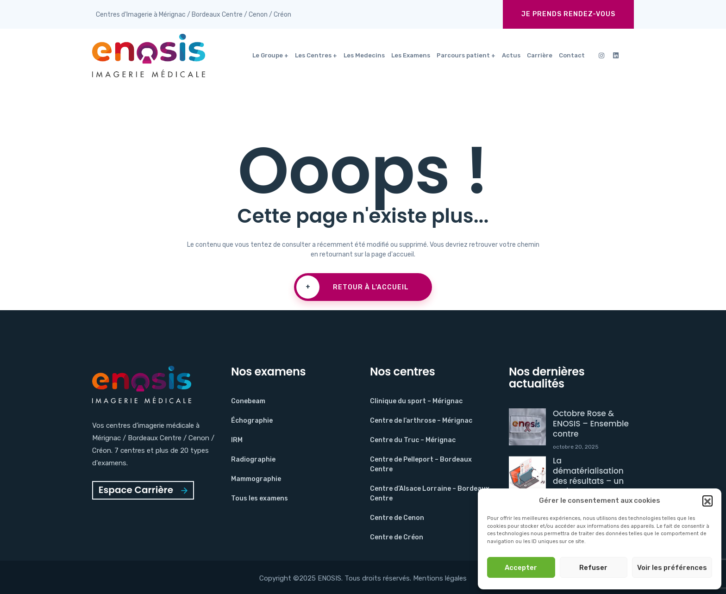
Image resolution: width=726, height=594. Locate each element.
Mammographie (256, 479)
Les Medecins (364, 55)
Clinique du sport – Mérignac (416, 401)
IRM (237, 440)
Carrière (539, 55)
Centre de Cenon (397, 518)
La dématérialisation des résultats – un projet (588, 476)
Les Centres (313, 55)
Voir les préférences (672, 567)
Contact (572, 55)
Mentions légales (440, 578)
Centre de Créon (396, 537)
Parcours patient (463, 55)
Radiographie (253, 459)
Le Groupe (267, 55)
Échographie (252, 421)
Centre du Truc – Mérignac (413, 440)
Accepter (521, 567)
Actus (511, 55)
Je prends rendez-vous (568, 14)
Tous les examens (259, 498)
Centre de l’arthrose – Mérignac (421, 421)
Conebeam (248, 401)
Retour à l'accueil (352, 287)
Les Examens (410, 55)
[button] (707, 500)
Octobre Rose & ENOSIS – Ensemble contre (591, 423)
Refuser (593, 567)
